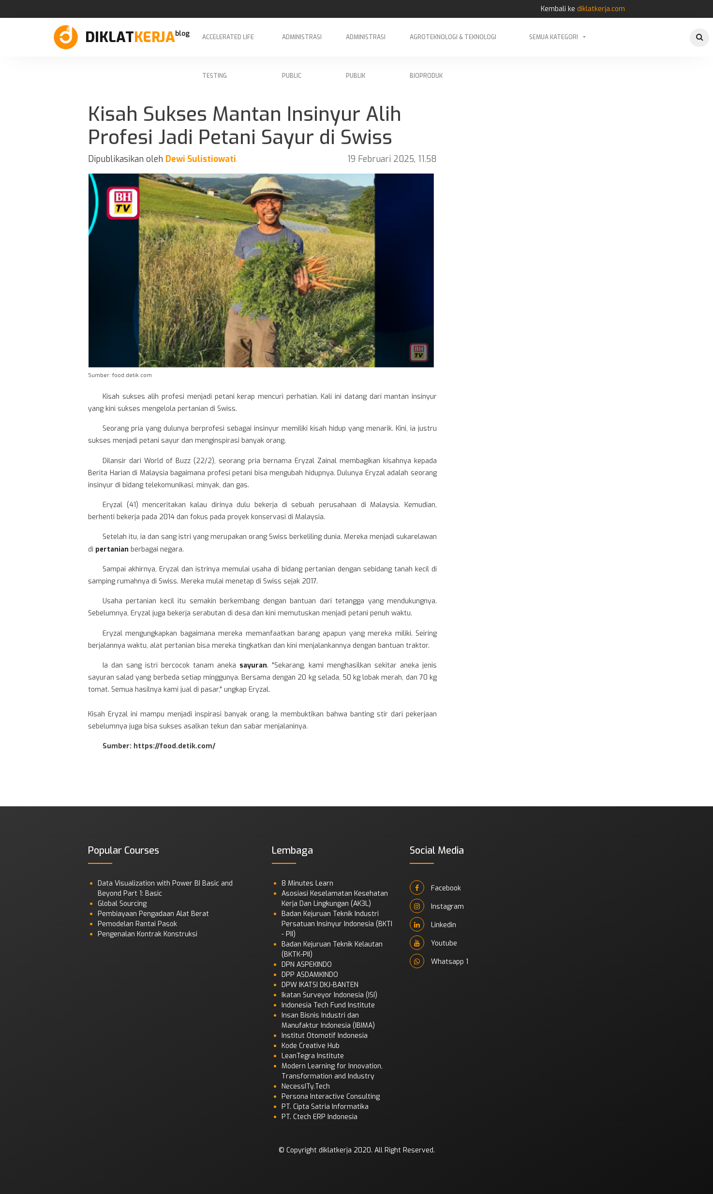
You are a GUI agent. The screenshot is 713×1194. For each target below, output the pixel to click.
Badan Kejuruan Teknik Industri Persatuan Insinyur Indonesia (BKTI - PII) (337, 924)
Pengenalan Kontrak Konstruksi (147, 934)
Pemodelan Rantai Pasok (137, 924)
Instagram (437, 906)
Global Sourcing (122, 903)
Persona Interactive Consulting (331, 1096)
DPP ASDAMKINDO (310, 974)
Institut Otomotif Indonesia (325, 1035)
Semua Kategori (553, 37)
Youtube (433, 942)
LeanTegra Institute (313, 1056)
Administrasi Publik (366, 45)
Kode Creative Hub (311, 1045)
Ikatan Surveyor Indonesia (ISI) (329, 995)
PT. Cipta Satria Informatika (325, 1106)
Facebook (435, 887)
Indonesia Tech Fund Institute (328, 1005)
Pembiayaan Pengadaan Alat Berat (153, 913)
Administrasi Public (302, 45)
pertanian (112, 549)
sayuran (253, 665)
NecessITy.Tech (306, 1086)
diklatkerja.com (601, 9)
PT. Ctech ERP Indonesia (319, 1116)
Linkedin (433, 924)
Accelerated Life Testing (228, 45)
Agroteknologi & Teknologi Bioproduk (453, 45)
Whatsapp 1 (439, 961)
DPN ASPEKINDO (307, 964)
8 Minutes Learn (307, 883)
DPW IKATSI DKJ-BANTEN (320, 985)
